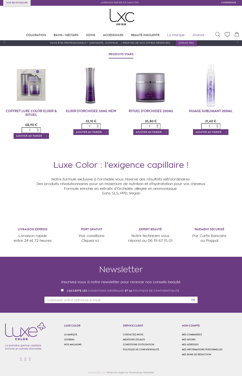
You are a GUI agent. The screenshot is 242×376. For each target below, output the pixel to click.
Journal (69, 339)
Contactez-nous (133, 334)
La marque (70, 334)
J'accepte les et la (123, 291)
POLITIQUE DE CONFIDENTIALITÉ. (141, 349)
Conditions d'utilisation (138, 344)
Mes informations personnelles (202, 349)
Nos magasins (73, 344)
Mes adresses (190, 344)
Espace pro (186, 43)
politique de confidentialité (156, 291)
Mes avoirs (188, 339)
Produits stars (121, 54)
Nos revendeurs (17, 2)
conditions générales (106, 291)
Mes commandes (192, 334)
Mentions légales (134, 339)
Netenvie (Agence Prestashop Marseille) (130, 372)
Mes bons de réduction (196, 354)
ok (193, 300)
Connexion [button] (228, 2)
